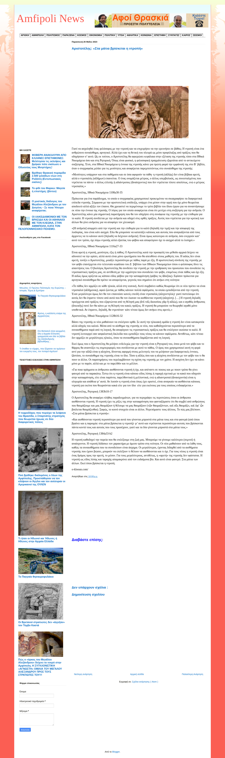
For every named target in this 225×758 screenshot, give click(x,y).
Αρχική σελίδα (137, 674)
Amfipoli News (50, 18)
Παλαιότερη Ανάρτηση (192, 674)
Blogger (116, 751)
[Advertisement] (138, 68)
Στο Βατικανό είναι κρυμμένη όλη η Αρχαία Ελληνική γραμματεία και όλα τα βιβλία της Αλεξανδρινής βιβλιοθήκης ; (51, 336)
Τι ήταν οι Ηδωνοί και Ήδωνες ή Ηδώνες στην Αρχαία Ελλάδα (37, 540)
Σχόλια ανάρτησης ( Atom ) (145, 681)
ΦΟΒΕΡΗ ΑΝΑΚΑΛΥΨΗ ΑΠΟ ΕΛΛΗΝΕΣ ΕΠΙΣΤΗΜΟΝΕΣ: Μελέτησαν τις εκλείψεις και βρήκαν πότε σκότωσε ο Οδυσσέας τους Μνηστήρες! (42, 161)
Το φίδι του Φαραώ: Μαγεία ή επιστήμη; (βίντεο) (48, 190)
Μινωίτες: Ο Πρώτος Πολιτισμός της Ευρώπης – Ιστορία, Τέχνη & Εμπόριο (43, 289)
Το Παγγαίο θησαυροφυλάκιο (52, 296)
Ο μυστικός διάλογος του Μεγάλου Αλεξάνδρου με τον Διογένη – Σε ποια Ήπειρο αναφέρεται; (49, 206)
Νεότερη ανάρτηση (83, 674)
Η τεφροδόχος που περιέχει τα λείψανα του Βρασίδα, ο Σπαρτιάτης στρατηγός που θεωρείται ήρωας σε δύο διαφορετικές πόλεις (42, 417)
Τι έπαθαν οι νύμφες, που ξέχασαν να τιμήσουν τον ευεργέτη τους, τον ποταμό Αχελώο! (42, 350)
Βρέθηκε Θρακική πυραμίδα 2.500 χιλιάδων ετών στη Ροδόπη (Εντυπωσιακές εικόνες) (49, 177)
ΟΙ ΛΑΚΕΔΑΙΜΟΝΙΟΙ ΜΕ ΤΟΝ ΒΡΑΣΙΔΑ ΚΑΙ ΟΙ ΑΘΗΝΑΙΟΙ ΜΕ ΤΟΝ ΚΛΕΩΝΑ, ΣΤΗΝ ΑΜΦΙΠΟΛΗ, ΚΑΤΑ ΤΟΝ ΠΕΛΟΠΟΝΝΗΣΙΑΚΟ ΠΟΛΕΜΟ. (42, 222)
